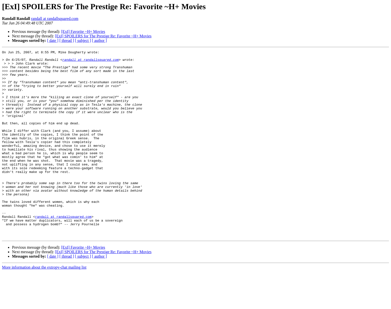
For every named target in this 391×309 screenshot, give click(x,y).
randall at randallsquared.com (54, 18)
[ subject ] (83, 40)
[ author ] (99, 40)
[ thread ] (66, 40)
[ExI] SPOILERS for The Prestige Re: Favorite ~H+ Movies (103, 36)
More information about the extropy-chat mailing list (44, 305)
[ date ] (52, 40)
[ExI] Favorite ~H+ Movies (83, 31)
